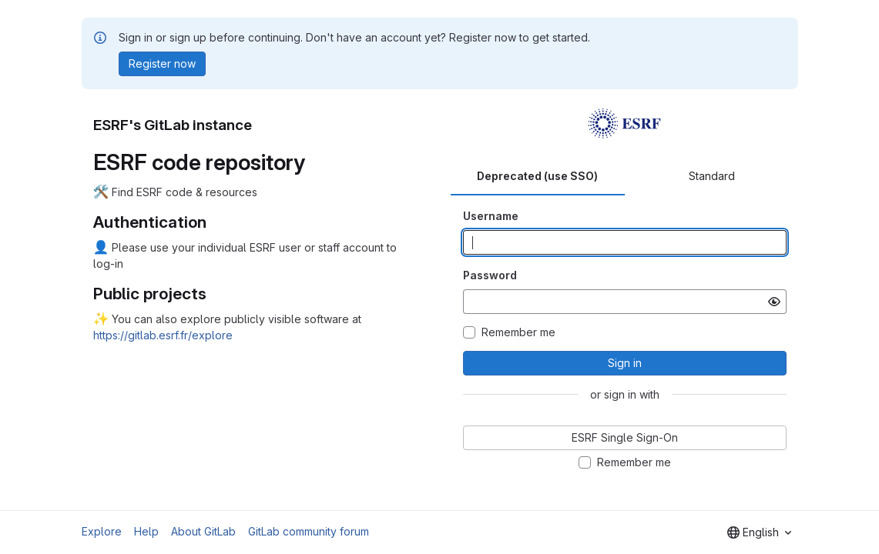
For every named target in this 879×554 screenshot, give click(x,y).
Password (490, 275)
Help (146, 531)
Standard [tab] (712, 175)
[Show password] (774, 301)
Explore (102, 531)
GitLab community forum (308, 531)
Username (490, 215)
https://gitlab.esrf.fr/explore (163, 335)
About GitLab (203, 531)
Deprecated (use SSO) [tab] (537, 175)
